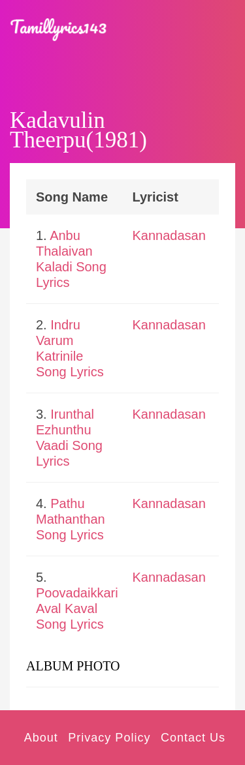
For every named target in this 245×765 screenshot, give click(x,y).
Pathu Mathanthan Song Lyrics (70, 519)
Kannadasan (169, 235)
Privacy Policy (109, 737)
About (41, 737)
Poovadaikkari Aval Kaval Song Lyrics (77, 608)
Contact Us (193, 737)
